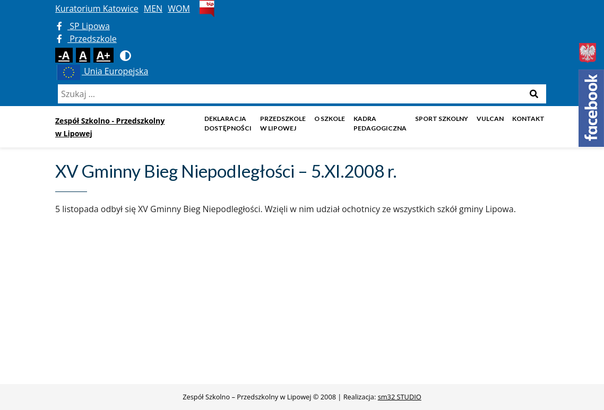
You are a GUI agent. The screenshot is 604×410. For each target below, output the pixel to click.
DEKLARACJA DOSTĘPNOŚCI (228, 123)
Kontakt (528, 119)
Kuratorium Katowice (97, 8)
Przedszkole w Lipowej (283, 123)
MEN (153, 8)
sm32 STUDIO (399, 397)
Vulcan (490, 119)
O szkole (329, 119)
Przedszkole (87, 39)
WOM (179, 8)
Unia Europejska (101, 71)
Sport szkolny (441, 119)
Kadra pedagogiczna (380, 123)
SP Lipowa (83, 26)
